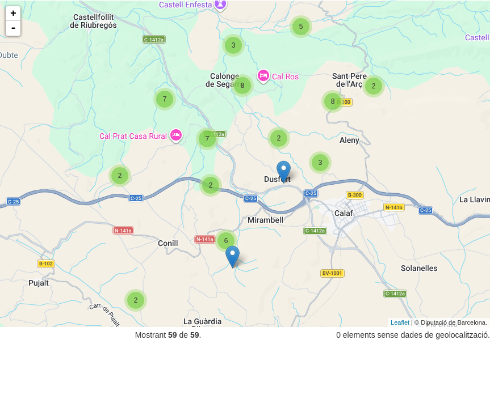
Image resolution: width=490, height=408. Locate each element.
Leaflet (400, 322)
